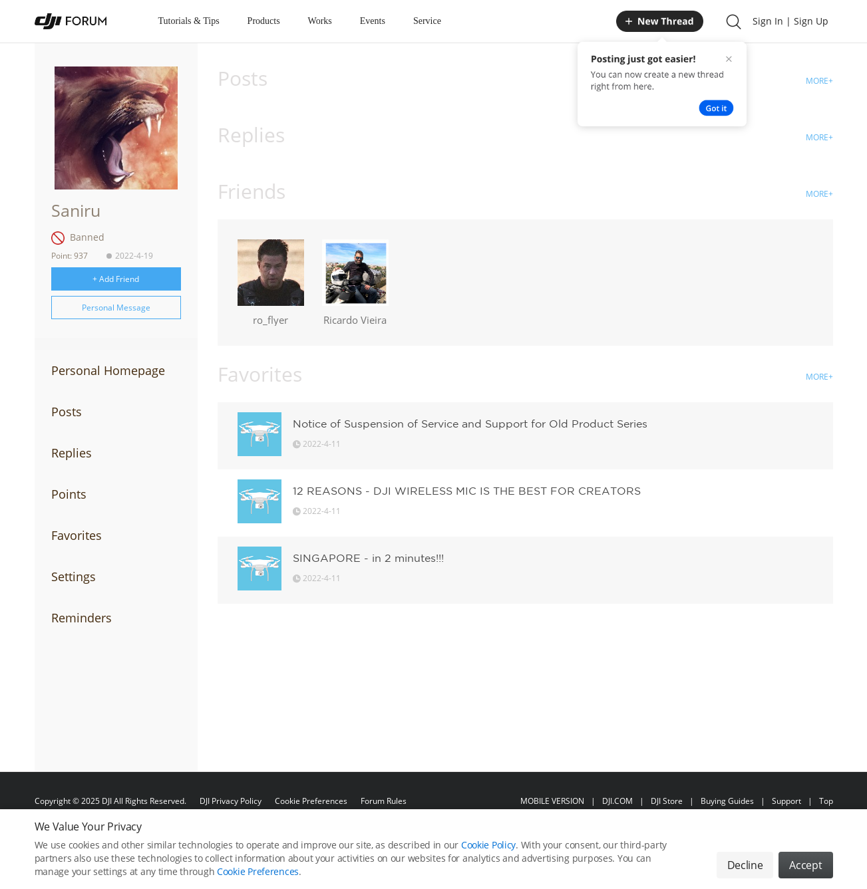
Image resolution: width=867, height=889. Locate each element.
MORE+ (819, 80)
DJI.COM (617, 801)
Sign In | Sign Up (790, 21)
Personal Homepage (108, 370)
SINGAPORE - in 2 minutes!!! (368, 558)
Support (786, 801)
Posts (66, 412)
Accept (805, 873)
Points (69, 494)
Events (372, 21)
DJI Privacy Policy (230, 801)
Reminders (81, 618)
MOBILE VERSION (552, 801)
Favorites (76, 535)
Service (427, 21)
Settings (73, 576)
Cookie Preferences (311, 801)
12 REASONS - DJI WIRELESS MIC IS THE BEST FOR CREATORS (467, 491)
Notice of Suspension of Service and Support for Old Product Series (470, 424)
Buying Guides (727, 801)
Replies (71, 453)
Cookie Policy (488, 852)
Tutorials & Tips (189, 21)
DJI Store (667, 801)
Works (320, 21)
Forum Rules (384, 801)
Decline (745, 873)
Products (264, 21)
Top (826, 801)
